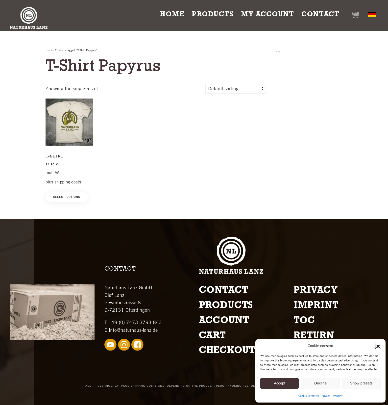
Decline (320, 383)
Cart (212, 336)
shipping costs (67, 181)
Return (313, 336)
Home (172, 15)
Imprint (337, 396)
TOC (304, 321)
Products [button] (212, 15)
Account (224, 321)
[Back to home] (29, 18)
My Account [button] (267, 15)
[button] (378, 345)
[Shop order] (235, 89)
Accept (279, 383)
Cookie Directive (308, 396)
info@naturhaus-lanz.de (133, 330)
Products (226, 306)
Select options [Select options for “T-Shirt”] (66, 197)
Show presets (361, 383)
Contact (320, 15)
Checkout (227, 351)
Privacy (325, 396)
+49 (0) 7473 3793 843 (135, 322)
